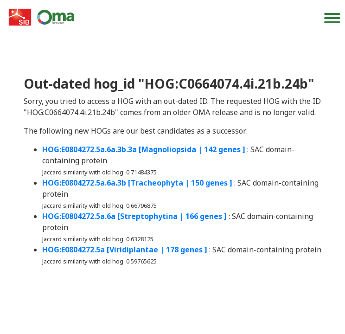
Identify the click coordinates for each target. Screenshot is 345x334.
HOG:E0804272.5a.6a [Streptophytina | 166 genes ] (134, 216)
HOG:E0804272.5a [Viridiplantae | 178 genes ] (124, 249)
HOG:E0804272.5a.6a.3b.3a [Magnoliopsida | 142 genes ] (143, 149)
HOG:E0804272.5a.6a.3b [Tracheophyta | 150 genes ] (137, 183)
